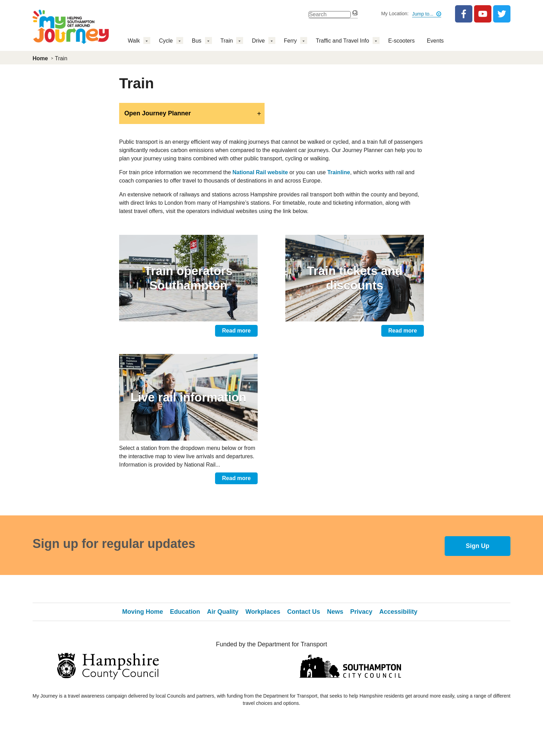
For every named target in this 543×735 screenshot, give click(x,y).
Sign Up (477, 545)
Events (435, 41)
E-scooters (401, 41)
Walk (134, 41)
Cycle (166, 41)
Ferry (290, 41)
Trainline (338, 172)
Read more (236, 331)
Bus (197, 41)
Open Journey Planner (157, 113)
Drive (258, 41)
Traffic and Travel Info (342, 41)
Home (40, 58)
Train (227, 41)
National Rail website (260, 172)
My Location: (395, 13)
